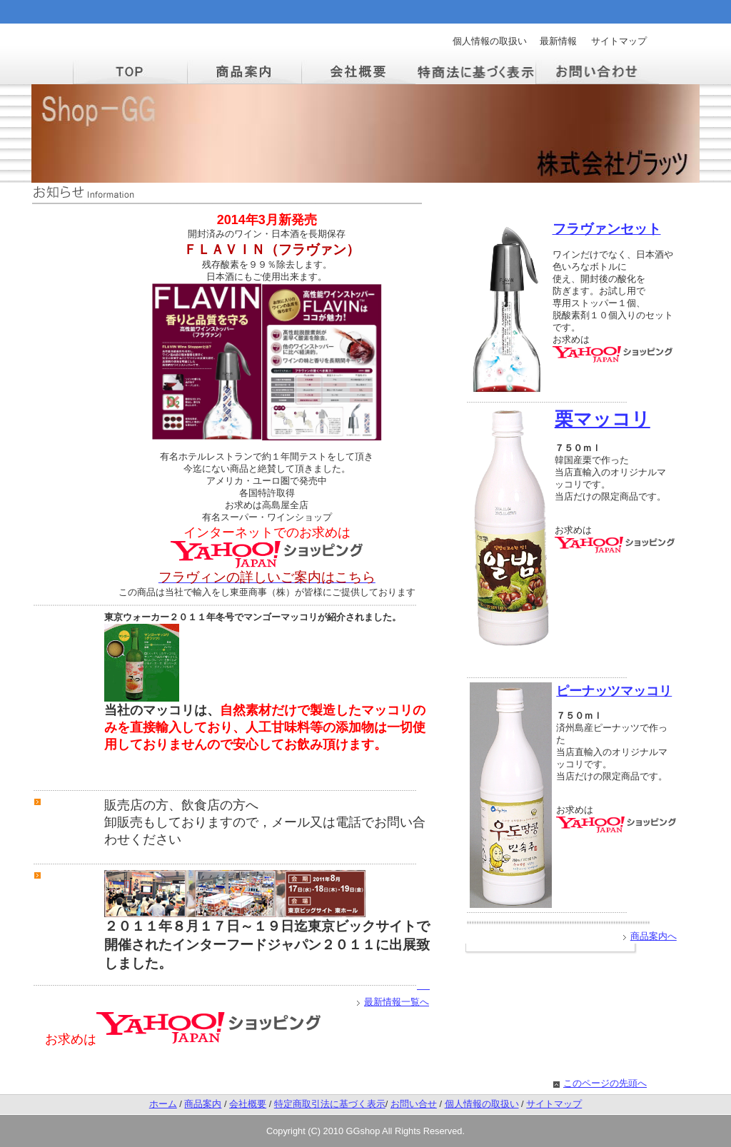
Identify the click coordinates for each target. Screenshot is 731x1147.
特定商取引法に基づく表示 (329, 1103)
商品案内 (202, 1103)
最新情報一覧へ (396, 1001)
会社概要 (247, 1103)
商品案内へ (653, 936)
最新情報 (558, 41)
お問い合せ (413, 1103)
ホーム (163, 1103)
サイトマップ (619, 41)
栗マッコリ (602, 419)
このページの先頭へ (605, 1083)
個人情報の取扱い (490, 41)
